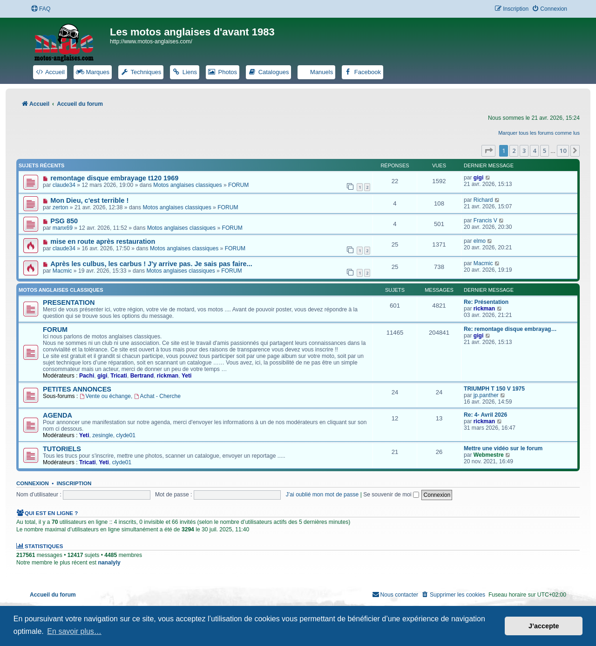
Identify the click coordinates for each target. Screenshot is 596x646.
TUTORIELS (62, 449)
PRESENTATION (69, 302)
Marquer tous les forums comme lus (539, 133)
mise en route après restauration (102, 241)
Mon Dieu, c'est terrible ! (89, 200)
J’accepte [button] (543, 626)
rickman (484, 308)
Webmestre (489, 455)
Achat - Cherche (157, 396)
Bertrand (142, 375)
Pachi (86, 375)
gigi (479, 177)
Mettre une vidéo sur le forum (503, 448)
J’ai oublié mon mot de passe (322, 494)
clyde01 (125, 435)
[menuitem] (40, 9)
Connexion (32, 483)
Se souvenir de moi (391, 494)
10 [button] (563, 150)
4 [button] (534, 150)
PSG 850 (64, 221)
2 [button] (513, 150)
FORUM (238, 185)
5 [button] (544, 150)
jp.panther (486, 395)
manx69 (63, 228)
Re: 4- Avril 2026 (485, 415)
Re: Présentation (486, 302)
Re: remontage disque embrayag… (510, 329)
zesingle (102, 435)
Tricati (118, 375)
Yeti (187, 375)
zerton (60, 207)
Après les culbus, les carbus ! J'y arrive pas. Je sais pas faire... (151, 264)
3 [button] (524, 150)
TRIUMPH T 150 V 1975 (494, 388)
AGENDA (57, 415)
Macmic (62, 271)
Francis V (485, 220)
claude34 (64, 185)
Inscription (74, 483)
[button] (488, 150)
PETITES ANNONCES (77, 389)
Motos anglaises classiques (187, 185)
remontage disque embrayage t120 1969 (114, 178)
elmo (480, 241)
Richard (483, 200)
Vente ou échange (105, 396)
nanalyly (109, 562)
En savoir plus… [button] (74, 631)
